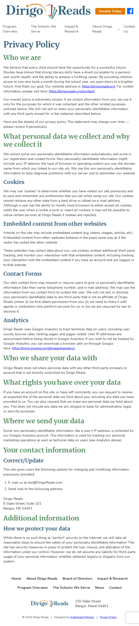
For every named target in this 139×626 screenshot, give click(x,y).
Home (16, 578)
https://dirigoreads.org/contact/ (71, 91)
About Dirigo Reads (102, 28)
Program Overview (10, 28)
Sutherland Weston (82, 617)
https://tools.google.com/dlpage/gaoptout (43, 348)
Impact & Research (71, 28)
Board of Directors (77, 578)
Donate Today (110, 11)
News (99, 587)
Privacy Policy (108, 617)
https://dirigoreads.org (98, 86)
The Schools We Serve (43, 28)
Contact (115, 587)
